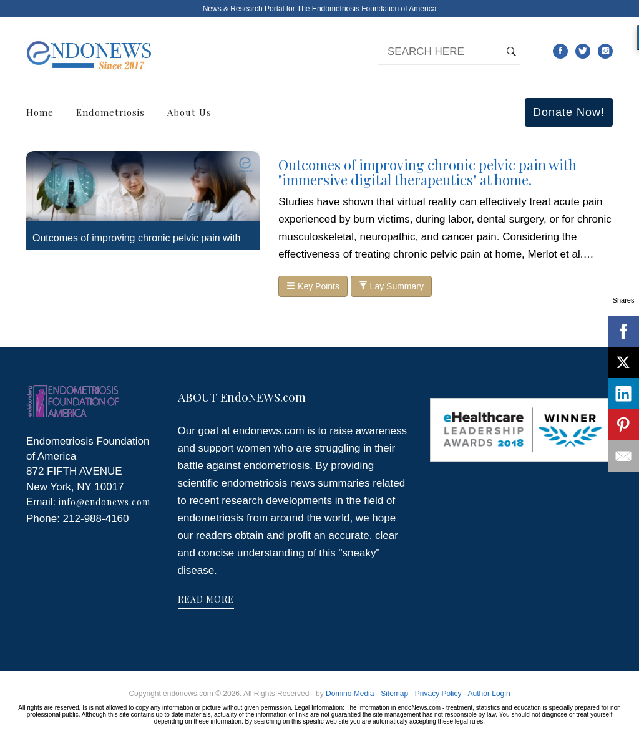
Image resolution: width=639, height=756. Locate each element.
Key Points (312, 286)
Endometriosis (110, 112)
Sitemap (394, 693)
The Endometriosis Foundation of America (366, 8)
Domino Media (350, 693)
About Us (189, 112)
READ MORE (206, 599)
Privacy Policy (438, 693)
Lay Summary (391, 286)
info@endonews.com (104, 502)
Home (40, 112)
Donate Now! (569, 112)
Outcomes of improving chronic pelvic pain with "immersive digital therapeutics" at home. (427, 172)
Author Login (489, 693)
